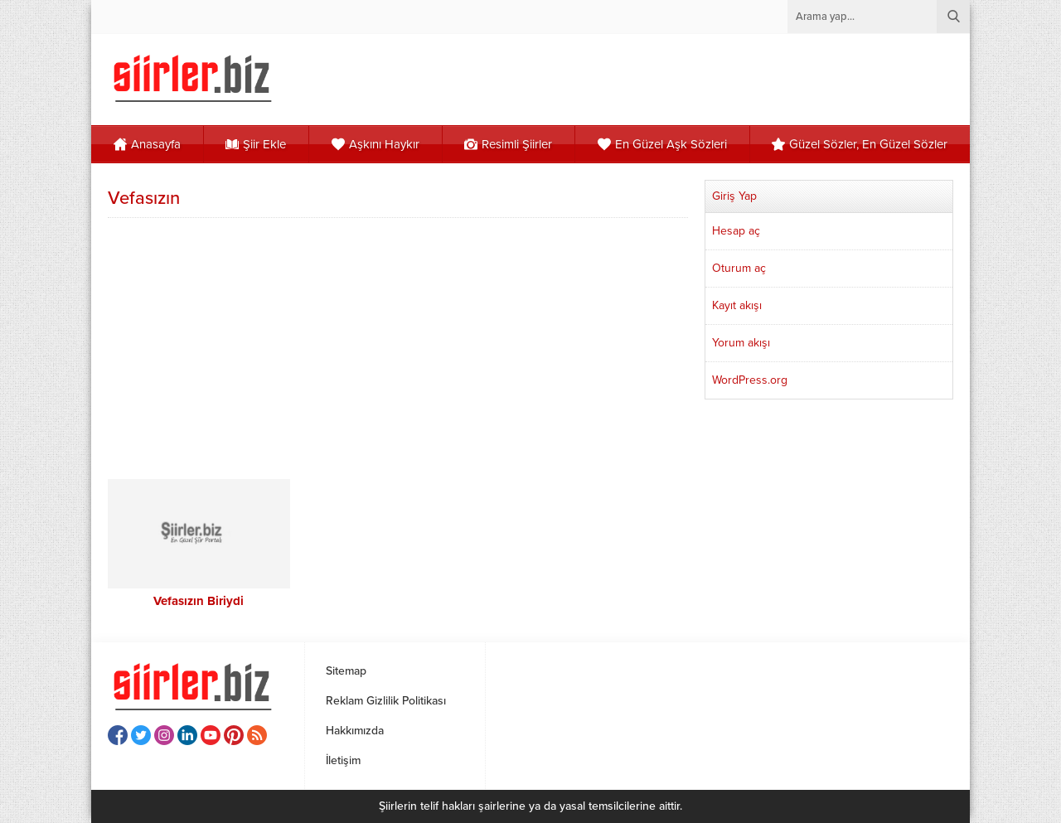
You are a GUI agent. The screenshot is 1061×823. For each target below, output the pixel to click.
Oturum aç (739, 268)
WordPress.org (749, 380)
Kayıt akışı (737, 305)
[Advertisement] (398, 346)
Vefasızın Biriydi (198, 600)
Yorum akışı (741, 343)
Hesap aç (736, 231)
